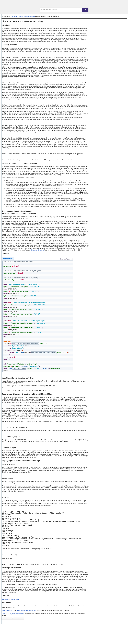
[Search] (85, 10)
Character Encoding (37, 250)
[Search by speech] (80, 10)
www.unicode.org (7, 610)
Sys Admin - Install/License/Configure (23, 16)
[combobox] (61, 10)
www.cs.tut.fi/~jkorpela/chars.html (13, 614)
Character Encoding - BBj (10, 599)
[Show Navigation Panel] (122, 4)
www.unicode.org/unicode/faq (26, 610)
